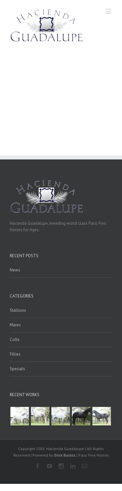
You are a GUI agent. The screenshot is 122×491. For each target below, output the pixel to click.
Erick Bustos (64, 455)
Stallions (18, 310)
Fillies (15, 354)
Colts (15, 339)
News (15, 270)
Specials (17, 368)
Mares (15, 325)
